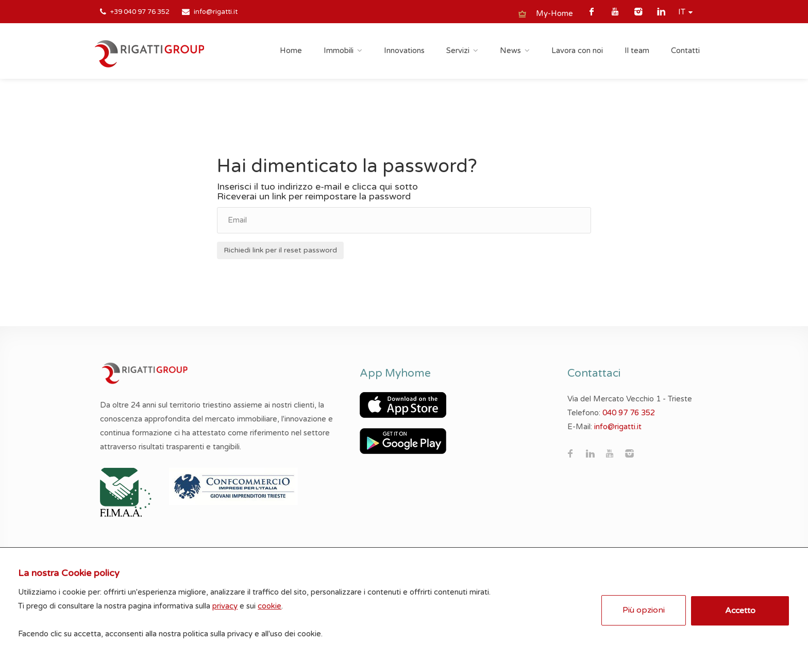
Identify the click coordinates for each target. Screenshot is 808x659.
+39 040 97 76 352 (140, 12)
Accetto (738, 608)
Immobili (339, 50)
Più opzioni (642, 607)
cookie (272, 603)
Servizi (457, 50)
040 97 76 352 (628, 412)
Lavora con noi (577, 50)
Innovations (404, 50)
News (510, 50)
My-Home (554, 13)
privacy (227, 603)
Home (291, 50)
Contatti (685, 50)
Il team (637, 50)
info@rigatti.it (216, 12)
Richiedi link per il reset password (280, 250)
